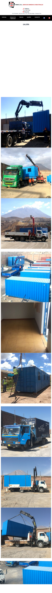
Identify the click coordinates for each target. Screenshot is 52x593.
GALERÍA (29, 17)
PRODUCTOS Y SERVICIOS (13, 18)
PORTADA (4, 17)
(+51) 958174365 (26, 10)
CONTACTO (37, 17)
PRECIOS (21, 17)
